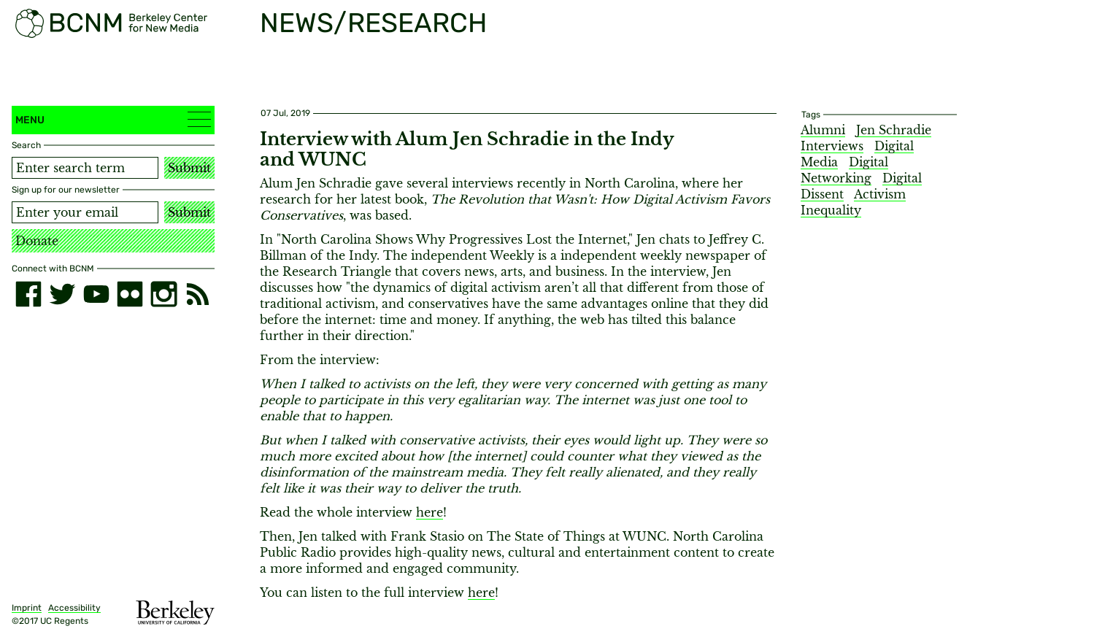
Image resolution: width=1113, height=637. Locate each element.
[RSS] (198, 294)
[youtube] (96, 294)
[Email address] (85, 212)
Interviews (832, 146)
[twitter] (62, 294)
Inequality (831, 210)
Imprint (27, 608)
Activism (880, 194)
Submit (189, 168)
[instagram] (163, 294)
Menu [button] (113, 119)
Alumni (823, 130)
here (429, 512)
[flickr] (130, 294)
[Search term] (85, 168)
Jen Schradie (893, 130)
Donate (36, 240)
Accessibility (74, 608)
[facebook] (28, 294)
